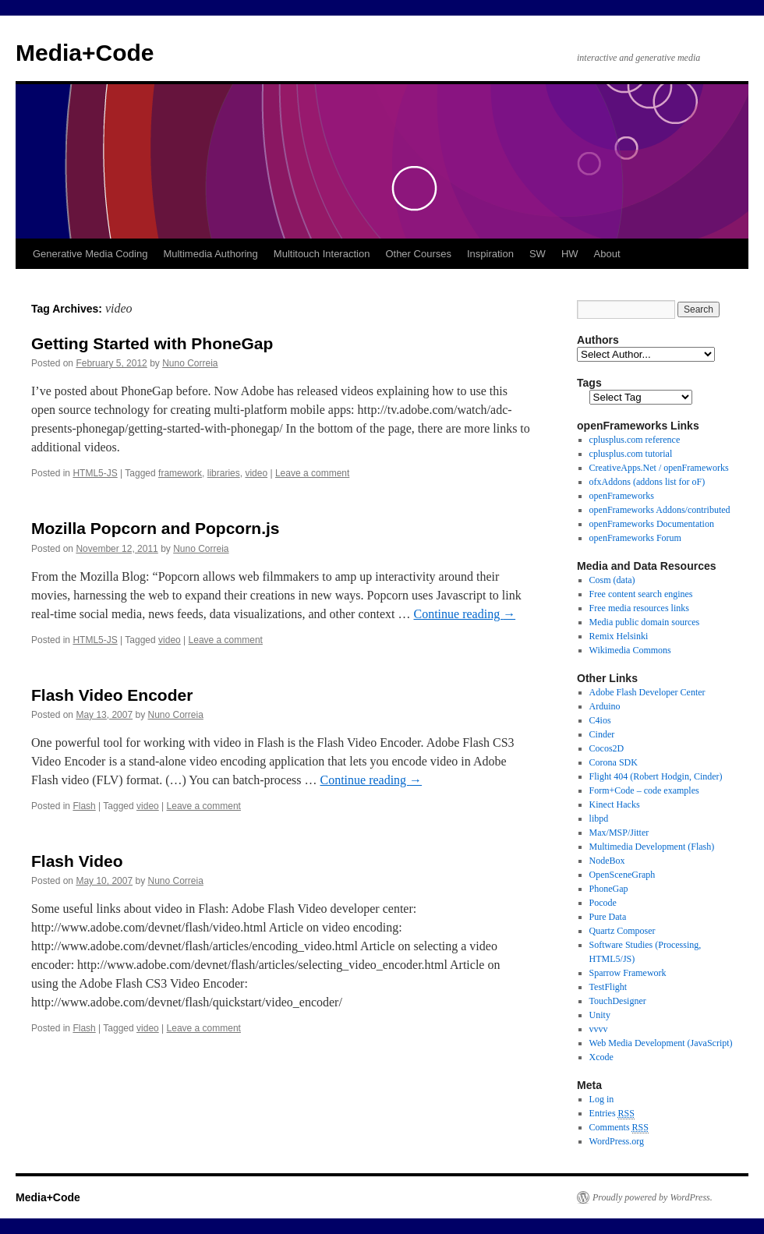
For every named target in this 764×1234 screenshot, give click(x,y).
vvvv (598, 1029)
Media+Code (85, 52)
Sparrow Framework (628, 972)
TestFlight (608, 986)
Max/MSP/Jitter (619, 832)
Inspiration (490, 254)
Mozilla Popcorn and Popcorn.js (155, 528)
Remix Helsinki (619, 636)
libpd (599, 818)
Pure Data (608, 916)
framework (180, 473)
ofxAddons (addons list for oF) (647, 481)
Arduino (605, 706)
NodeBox (607, 860)
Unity (599, 1014)
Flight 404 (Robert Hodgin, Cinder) (656, 776)
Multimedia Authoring (210, 254)
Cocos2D (606, 748)
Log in (601, 1099)
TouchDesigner (617, 1000)
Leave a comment (312, 473)
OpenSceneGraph (622, 874)
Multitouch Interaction (322, 254)
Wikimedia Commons (630, 650)
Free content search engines (641, 594)
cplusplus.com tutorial (631, 453)
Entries (612, 1113)
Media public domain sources (644, 622)
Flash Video (76, 861)
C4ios (600, 720)
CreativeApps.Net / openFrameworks (659, 467)
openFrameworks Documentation (651, 523)
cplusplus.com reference (635, 439)
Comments (619, 1127)
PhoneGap (608, 888)
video (256, 473)
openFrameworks (621, 495)
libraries (223, 473)
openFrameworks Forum (635, 537)
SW (537, 254)
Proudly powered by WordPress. (652, 1197)
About (607, 254)
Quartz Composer (622, 930)
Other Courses (418, 254)
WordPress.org (616, 1141)
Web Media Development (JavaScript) (661, 1043)
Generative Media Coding (90, 254)
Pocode (603, 902)
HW (569, 254)
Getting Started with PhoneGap (152, 343)
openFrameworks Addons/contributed (659, 509)
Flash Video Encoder (112, 695)
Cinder (602, 734)
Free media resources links (639, 608)
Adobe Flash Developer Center (647, 692)
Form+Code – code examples (644, 790)
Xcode (601, 1057)
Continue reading (465, 614)
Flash (84, 806)
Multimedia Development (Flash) (652, 846)
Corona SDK (613, 762)
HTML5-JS (95, 473)
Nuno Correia (190, 363)
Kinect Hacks (614, 804)
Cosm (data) (612, 580)
